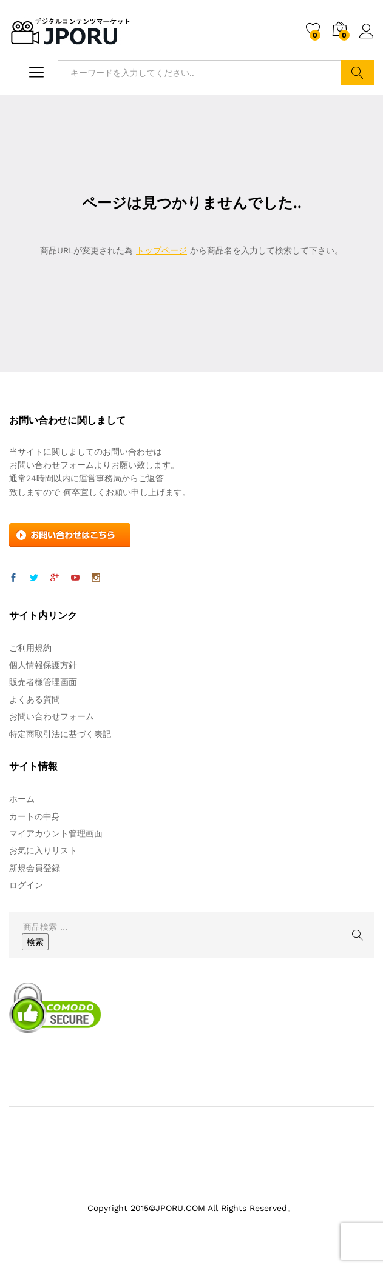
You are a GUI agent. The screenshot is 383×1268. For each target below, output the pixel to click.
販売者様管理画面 (43, 682)
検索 (357, 72)
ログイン (366, 31)
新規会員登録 (34, 868)
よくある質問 (34, 699)
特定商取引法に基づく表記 (60, 734)
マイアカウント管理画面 (56, 833)
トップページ (161, 250)
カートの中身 (34, 816)
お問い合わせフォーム (51, 716)
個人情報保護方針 (43, 665)
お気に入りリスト (43, 850)
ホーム (22, 799)
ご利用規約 (30, 648)
